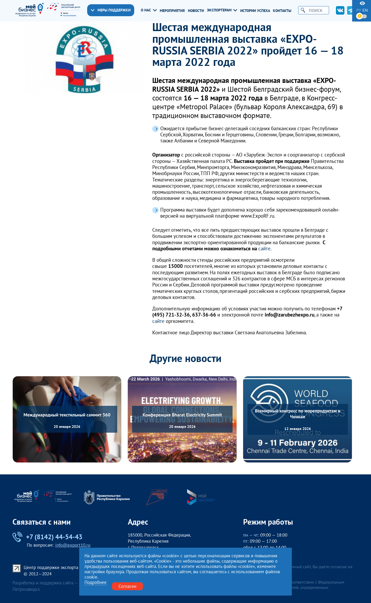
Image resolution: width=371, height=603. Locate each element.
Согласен (127, 586)
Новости (196, 11)
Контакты (282, 11)
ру (358, 10)
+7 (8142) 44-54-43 (47, 537)
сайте (264, 248)
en (365, 10)
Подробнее (96, 582)
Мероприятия (172, 11)
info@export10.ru (72, 545)
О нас (149, 10)
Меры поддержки (110, 10)
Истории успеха (255, 11)
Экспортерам (222, 10)
